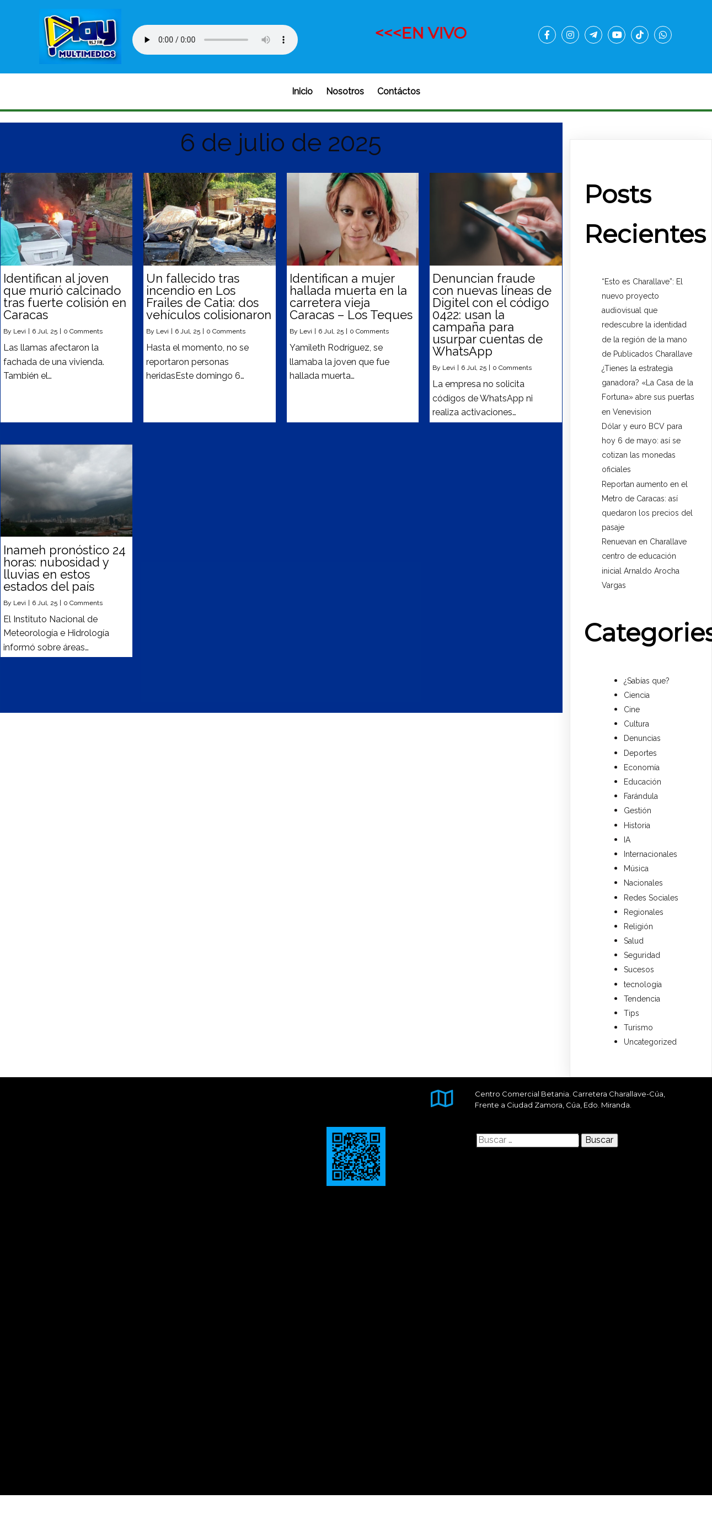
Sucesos (639, 969)
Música (636, 868)
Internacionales (650, 854)
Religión (638, 926)
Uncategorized (650, 1041)
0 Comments (83, 331)
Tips (631, 1013)
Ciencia (637, 695)
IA (627, 839)
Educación (642, 781)
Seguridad (642, 955)
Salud (634, 940)
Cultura (636, 723)
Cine (632, 709)
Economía (642, 767)
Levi (19, 331)
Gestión (637, 810)
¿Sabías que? (647, 680)
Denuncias (642, 738)
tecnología (643, 984)
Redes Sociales (651, 897)
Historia (637, 825)
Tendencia (642, 998)
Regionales (643, 912)
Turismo (638, 1027)
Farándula (641, 796)
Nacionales (643, 882)
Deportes (640, 753)
